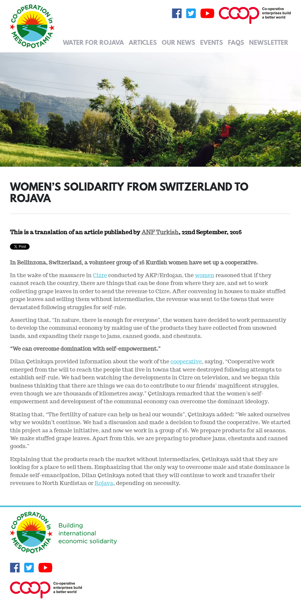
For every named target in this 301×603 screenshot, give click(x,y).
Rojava (104, 483)
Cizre (100, 275)
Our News (178, 42)
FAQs (236, 42)
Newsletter (268, 42)
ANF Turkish (160, 232)
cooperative (186, 361)
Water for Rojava (93, 42)
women (204, 275)
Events (211, 42)
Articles (143, 42)
